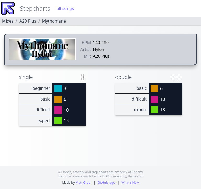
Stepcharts (35, 8)
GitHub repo (107, 182)
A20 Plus (27, 21)
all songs (65, 8)
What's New (130, 182)
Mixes (7, 21)
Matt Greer (84, 182)
